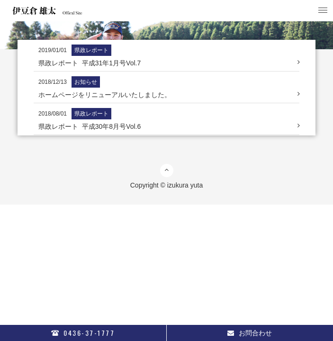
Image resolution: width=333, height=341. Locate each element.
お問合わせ (249, 333)
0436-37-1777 (83, 333)
